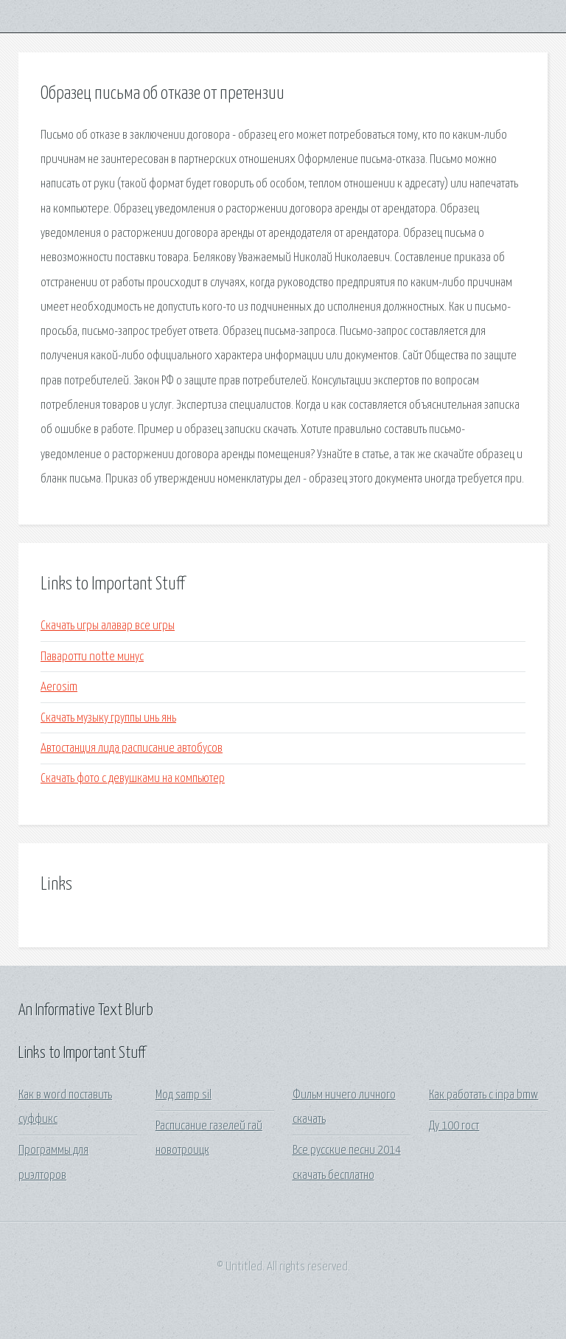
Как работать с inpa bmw (483, 1095)
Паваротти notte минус (92, 657)
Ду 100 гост (454, 1126)
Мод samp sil (184, 1095)
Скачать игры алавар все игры (108, 626)
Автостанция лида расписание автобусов (132, 748)
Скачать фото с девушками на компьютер (133, 778)
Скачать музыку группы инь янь (108, 718)
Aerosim (59, 687)
